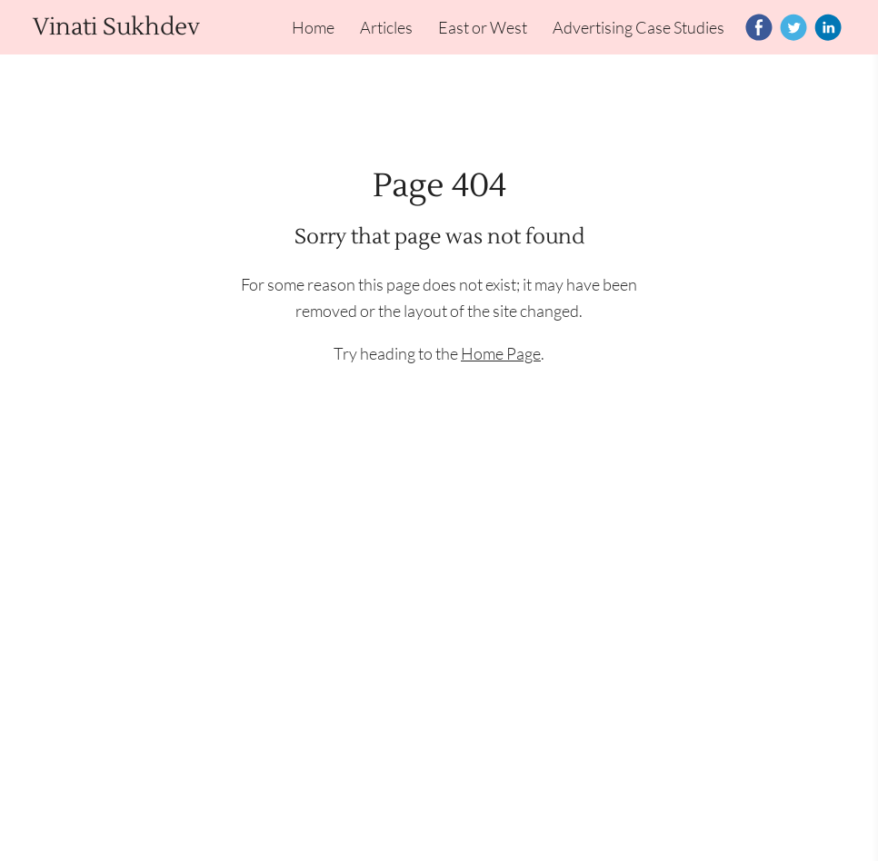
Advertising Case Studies (638, 27)
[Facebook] (759, 27)
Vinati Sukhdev (116, 27)
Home (313, 27)
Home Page (501, 353)
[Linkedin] (828, 27)
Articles (386, 27)
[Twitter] (793, 27)
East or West (482, 27)
